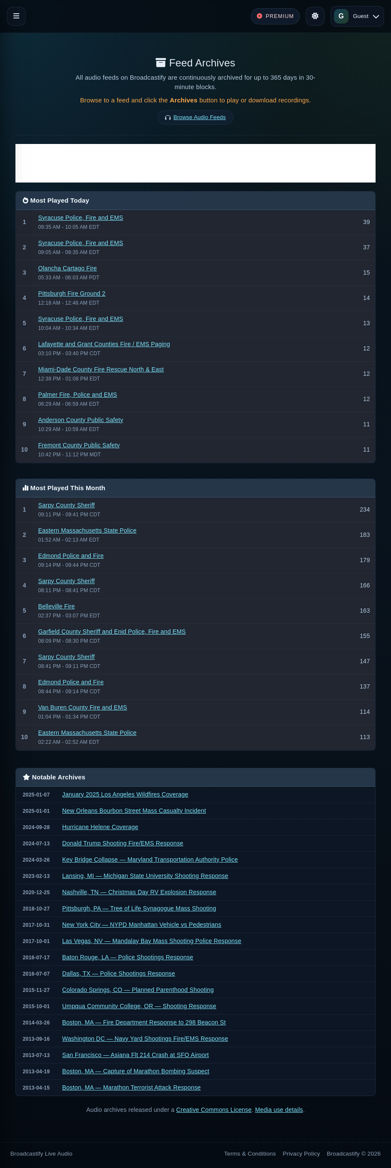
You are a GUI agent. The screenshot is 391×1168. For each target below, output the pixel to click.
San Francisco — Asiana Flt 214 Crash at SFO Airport (135, 1054)
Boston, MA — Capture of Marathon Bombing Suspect (135, 1071)
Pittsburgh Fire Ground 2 (71, 293)
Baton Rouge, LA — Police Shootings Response (127, 957)
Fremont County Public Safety (79, 445)
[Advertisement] (195, 163)
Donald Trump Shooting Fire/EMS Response (122, 843)
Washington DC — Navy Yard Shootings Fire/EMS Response (145, 1038)
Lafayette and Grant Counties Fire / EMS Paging (104, 344)
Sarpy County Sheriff (66, 505)
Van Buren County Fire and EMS (82, 707)
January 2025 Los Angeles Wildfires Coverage (125, 794)
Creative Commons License (214, 1109)
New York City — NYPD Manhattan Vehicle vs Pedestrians (141, 924)
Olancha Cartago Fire (67, 268)
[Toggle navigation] (16, 16)
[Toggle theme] (315, 16)
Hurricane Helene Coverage (100, 827)
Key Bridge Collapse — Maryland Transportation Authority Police (150, 859)
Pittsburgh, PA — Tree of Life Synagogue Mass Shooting (139, 908)
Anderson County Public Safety (80, 419)
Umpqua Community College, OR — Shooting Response (139, 1006)
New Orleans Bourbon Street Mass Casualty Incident (134, 810)
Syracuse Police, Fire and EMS (80, 217)
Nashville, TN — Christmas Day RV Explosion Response (139, 892)
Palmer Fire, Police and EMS (77, 394)
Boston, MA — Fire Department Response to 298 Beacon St (144, 1022)
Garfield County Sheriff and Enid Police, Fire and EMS (112, 631)
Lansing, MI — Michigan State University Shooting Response (145, 875)
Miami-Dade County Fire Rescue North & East (101, 369)
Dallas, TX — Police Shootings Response (118, 973)
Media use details (279, 1109)
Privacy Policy (301, 1153)
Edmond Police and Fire (71, 555)
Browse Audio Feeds (200, 117)
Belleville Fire (56, 606)
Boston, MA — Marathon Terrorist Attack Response (131, 1087)
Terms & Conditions (250, 1153)
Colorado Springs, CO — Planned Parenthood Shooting (138, 989)
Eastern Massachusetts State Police (87, 530)
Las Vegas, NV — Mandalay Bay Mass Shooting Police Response (151, 940)
